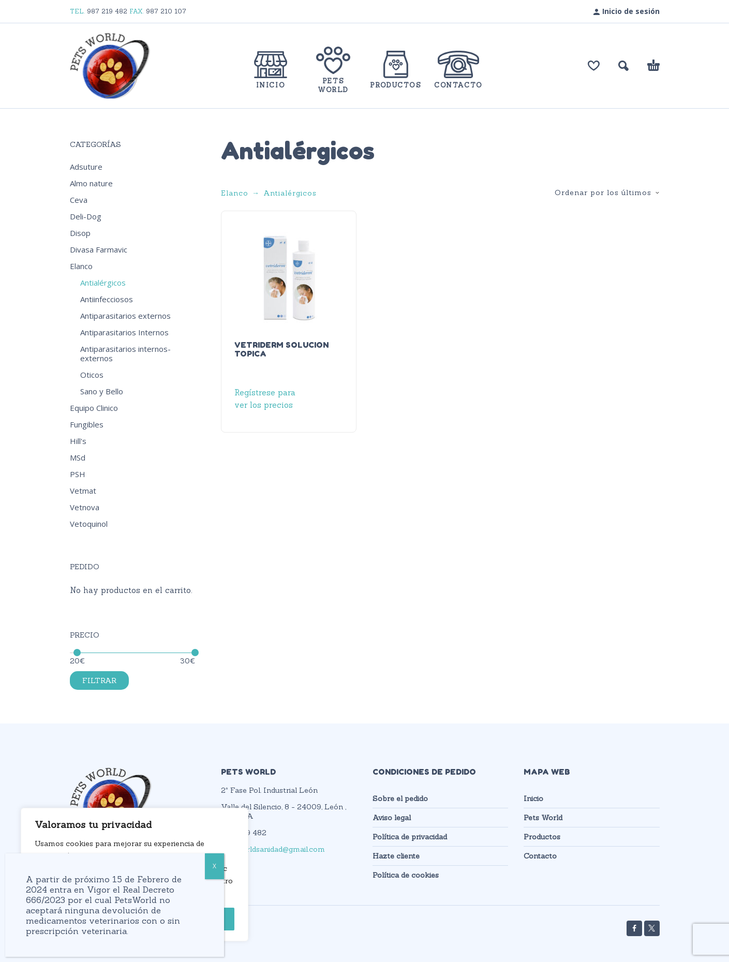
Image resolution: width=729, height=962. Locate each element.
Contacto (540, 856)
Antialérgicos (103, 282)
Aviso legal (392, 817)
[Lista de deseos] (594, 66)
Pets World (543, 817)
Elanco (81, 266)
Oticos (91, 374)
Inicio (533, 798)
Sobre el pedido (400, 798)
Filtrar (99, 680)
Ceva (78, 199)
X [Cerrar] (214, 866)
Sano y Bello (101, 391)
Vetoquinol (89, 523)
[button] (623, 66)
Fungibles (86, 424)
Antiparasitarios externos (125, 315)
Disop (80, 233)
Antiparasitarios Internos (124, 332)
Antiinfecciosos (106, 299)
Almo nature (91, 183)
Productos (542, 836)
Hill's (78, 441)
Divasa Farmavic (98, 249)
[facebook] (634, 928)
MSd (77, 457)
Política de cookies (406, 875)
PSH (77, 474)
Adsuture (86, 166)
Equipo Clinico (94, 407)
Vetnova (84, 507)
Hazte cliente (396, 856)
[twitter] (652, 928)
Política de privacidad (410, 836)
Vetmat (83, 490)
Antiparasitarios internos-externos (125, 353)
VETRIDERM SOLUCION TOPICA (281, 349)
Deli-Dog (85, 216)
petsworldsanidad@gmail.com (273, 849)
